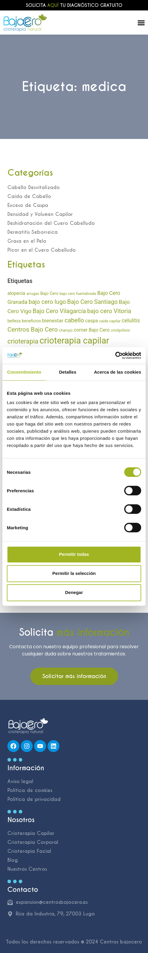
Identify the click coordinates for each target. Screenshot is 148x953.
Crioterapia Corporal (32, 842)
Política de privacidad (34, 799)
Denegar (74, 592)
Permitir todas (74, 554)
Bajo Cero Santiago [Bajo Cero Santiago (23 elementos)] (92, 301)
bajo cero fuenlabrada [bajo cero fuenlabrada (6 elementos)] (77, 293)
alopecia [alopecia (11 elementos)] (16, 293)
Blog (12, 860)
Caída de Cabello (29, 196)
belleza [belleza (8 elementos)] (14, 320)
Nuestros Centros (27, 869)
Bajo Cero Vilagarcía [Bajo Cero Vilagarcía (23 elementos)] (59, 311)
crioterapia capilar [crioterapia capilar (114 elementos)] (74, 340)
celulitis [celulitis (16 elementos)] (131, 320)
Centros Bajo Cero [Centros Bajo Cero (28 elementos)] (32, 329)
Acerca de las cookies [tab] (117, 372)
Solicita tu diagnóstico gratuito (74, 5)
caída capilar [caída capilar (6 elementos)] (109, 321)
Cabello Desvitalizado (33, 187)
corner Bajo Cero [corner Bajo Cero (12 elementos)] (92, 330)
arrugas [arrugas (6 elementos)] (32, 293)
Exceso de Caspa (27, 205)
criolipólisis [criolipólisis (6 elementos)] (120, 330)
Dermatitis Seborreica (32, 232)
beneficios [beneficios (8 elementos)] (31, 320)
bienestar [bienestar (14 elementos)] (52, 321)
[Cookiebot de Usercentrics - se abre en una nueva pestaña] (115, 355)
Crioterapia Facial (29, 851)
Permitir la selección (74, 573)
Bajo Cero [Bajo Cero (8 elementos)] (49, 293)
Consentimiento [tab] (24, 372)
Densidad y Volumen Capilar (40, 214)
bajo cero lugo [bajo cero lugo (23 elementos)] (47, 301)
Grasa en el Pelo (26, 241)
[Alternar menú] (141, 23)
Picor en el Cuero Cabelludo (41, 250)
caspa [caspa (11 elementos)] (91, 321)
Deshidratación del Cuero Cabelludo (51, 223)
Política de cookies (29, 790)
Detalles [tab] (67, 372)
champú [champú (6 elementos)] (66, 330)
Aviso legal (20, 781)
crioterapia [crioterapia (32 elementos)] (22, 341)
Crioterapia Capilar (30, 833)
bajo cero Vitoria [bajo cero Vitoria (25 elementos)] (109, 311)
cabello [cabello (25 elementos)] (74, 320)
